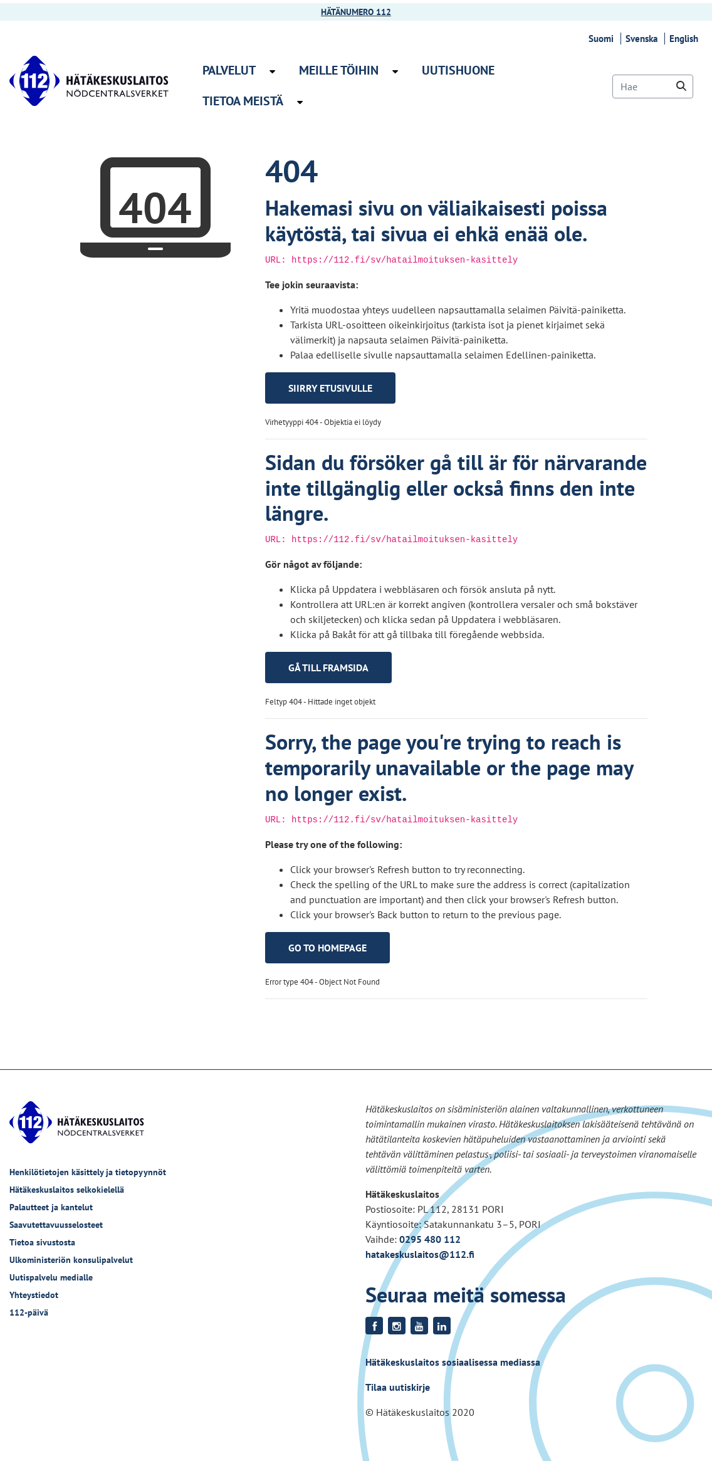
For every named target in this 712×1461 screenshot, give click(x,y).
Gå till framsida (328, 667)
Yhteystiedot (33, 1295)
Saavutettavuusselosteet (56, 1224)
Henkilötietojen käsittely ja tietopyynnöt (87, 1172)
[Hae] (652, 86)
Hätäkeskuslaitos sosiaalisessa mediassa (452, 1362)
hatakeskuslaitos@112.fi (419, 1254)
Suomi (603, 39)
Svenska (643, 39)
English (686, 39)
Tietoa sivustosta (42, 1242)
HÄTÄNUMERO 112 (356, 12)
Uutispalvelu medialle (51, 1277)
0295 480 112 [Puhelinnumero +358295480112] (430, 1239)
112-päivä (28, 1312)
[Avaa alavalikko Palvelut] (272, 71)
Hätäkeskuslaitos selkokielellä (66, 1189)
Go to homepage (327, 947)
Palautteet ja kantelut (51, 1207)
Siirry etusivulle (330, 388)
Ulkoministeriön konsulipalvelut (71, 1259)
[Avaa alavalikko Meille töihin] (395, 71)
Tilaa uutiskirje (397, 1387)
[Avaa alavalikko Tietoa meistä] (299, 102)
